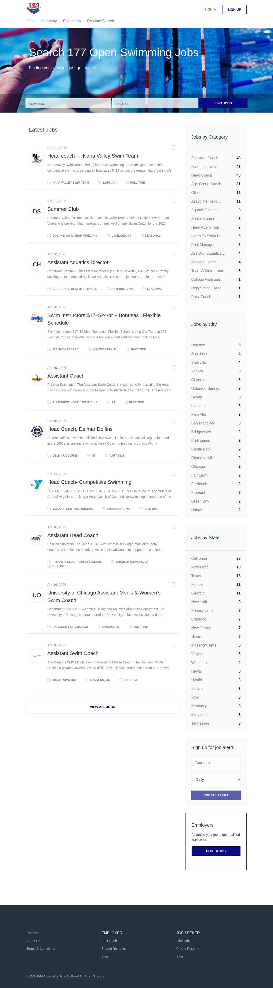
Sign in (210, 9)
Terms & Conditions (41, 948)
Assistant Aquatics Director (78, 262)
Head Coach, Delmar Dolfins (80, 429)
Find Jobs (223, 103)
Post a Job (216, 851)
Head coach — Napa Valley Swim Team (92, 156)
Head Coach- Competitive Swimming (89, 482)
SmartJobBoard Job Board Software (81, 976)
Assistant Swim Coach (73, 653)
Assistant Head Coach (72, 535)
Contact (32, 933)
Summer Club (63, 209)
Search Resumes (114, 948)
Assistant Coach (66, 376)
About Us (33, 941)
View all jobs (102, 707)
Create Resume (187, 948)
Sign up (234, 9)
